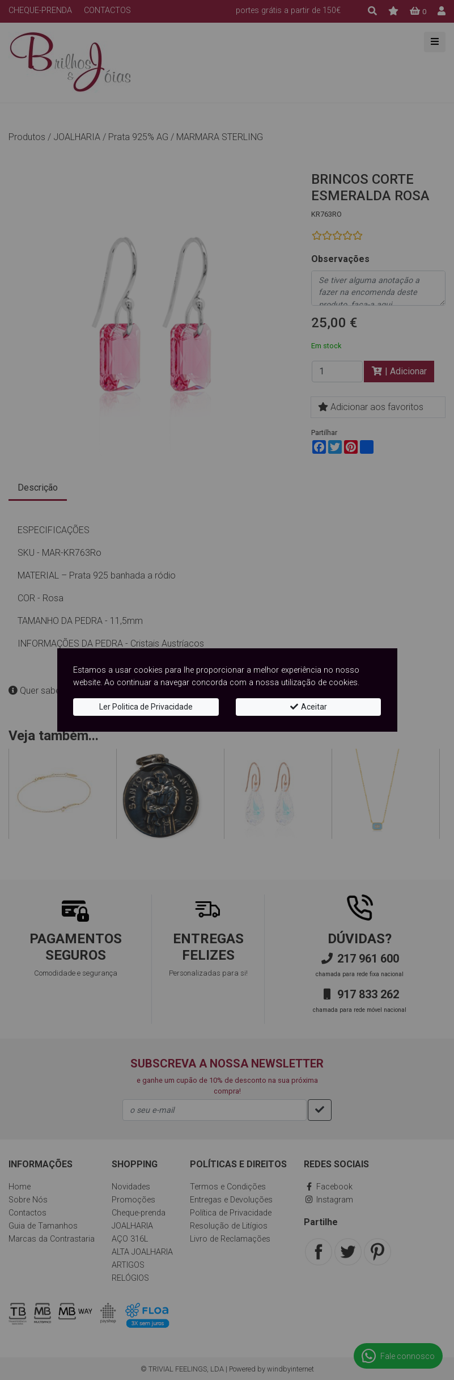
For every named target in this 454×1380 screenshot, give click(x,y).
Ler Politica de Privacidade (146, 706)
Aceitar (308, 706)
